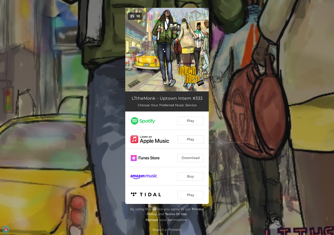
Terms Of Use (176, 214)
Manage (152, 220)
